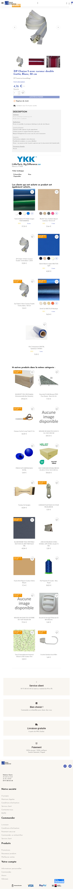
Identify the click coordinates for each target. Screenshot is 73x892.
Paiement (36, 747)
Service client (36, 685)
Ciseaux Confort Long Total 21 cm (24, 431)
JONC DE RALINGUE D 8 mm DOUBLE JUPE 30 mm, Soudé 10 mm (48, 544)
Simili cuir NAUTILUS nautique (49, 308)
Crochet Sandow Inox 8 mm (48, 654)
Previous (15, 27)
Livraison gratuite (36, 728)
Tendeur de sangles (24, 505)
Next (58, 27)
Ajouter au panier (36, 97)
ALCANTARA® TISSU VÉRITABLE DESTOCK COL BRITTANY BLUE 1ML (24, 544)
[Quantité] (15, 93)
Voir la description (19, 82)
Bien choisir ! (36, 707)
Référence (15, 166)
